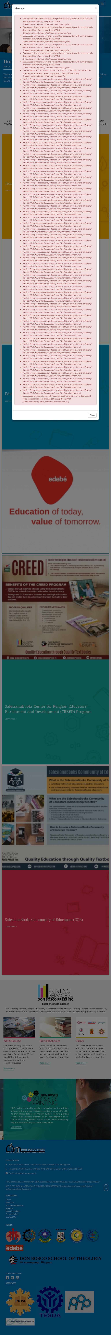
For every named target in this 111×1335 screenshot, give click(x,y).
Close (92, 415)
